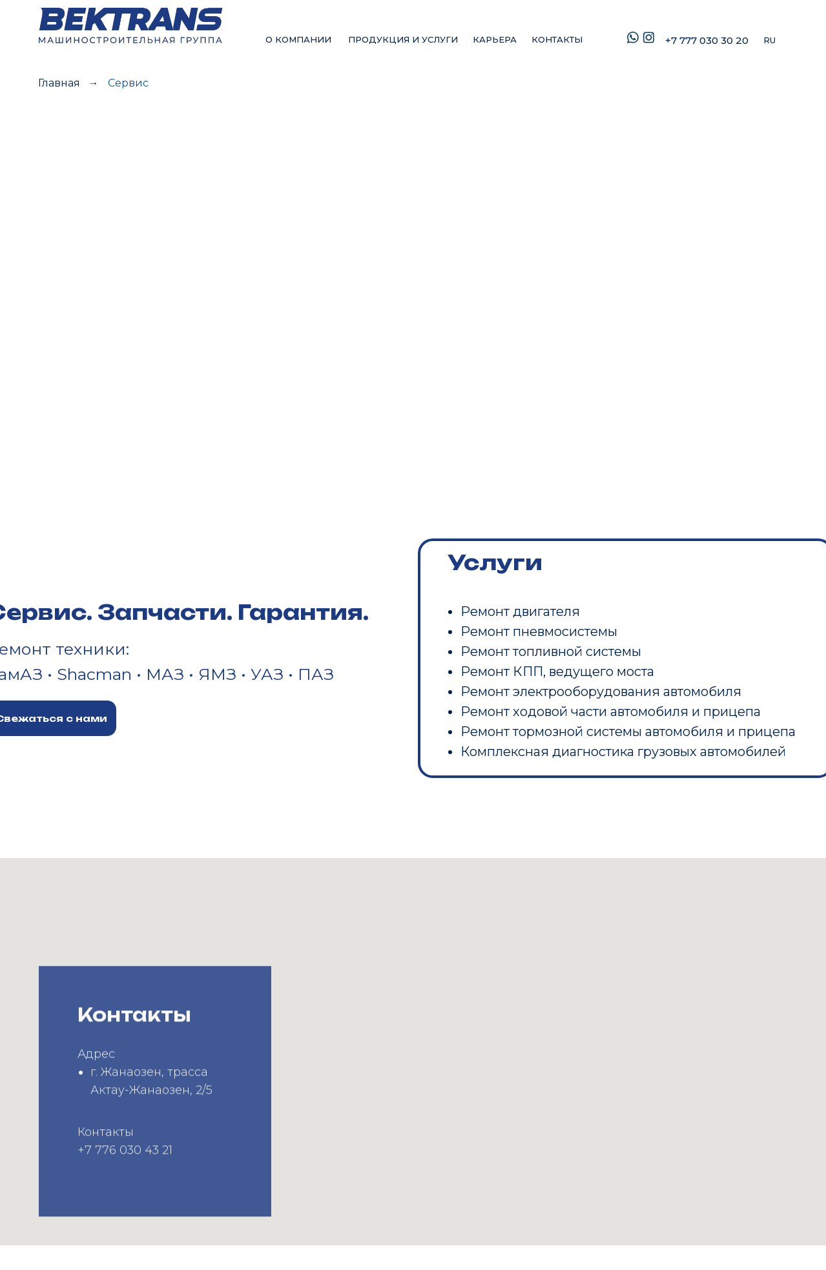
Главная (59, 83)
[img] (129, 25)
